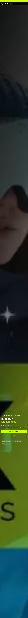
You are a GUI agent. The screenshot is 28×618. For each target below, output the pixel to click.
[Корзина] (13, 4)
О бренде (14, 435)
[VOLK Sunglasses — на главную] (4, 4)
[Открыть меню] (16, 4)
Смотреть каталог (14, 431)
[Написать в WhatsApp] (11, 4)
